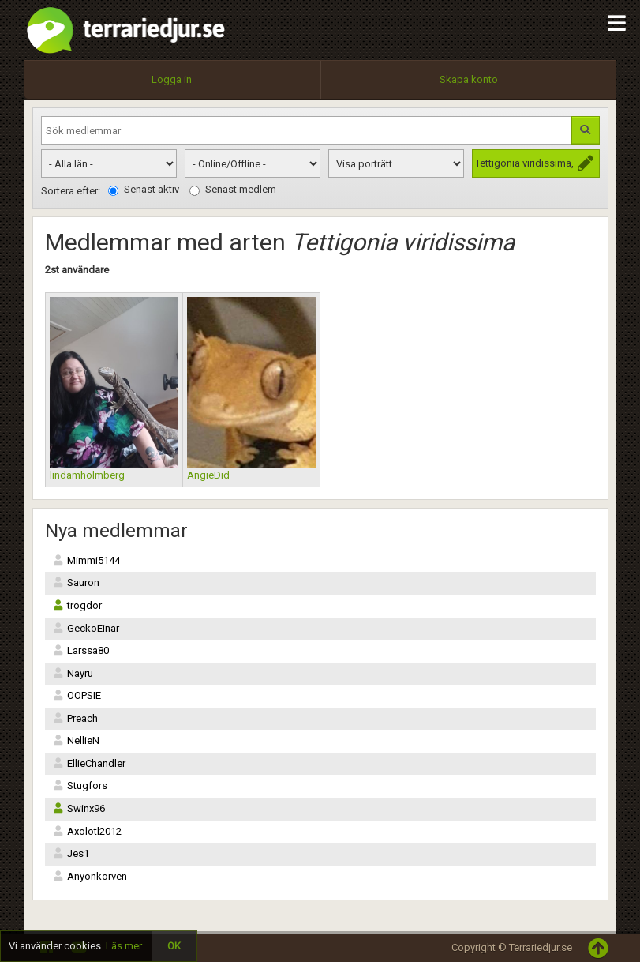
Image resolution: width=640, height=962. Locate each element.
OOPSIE (77, 695)
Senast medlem (232, 189)
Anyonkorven (90, 876)
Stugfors (80, 785)
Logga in (172, 79)
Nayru (73, 673)
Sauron (76, 582)
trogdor (77, 605)
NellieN (76, 740)
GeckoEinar (86, 628)
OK (174, 946)
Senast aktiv (143, 189)
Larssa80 (81, 650)
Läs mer (124, 946)
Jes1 (71, 853)
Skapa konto (469, 79)
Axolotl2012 (87, 831)
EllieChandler (89, 763)
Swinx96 (79, 808)
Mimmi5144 (86, 560)
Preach (75, 718)
